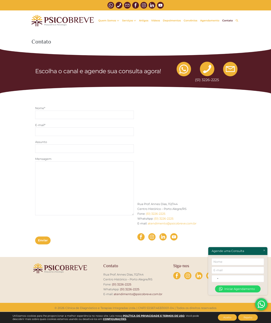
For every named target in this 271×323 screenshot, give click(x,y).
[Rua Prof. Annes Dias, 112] (186, 146)
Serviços (129, 20)
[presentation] (62, 226)
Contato (227, 20)
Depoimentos (172, 20)
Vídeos (155, 20)
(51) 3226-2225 (155, 213)
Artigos (143, 20)
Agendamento (209, 20)
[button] (237, 21)
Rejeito (248, 317)
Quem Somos (108, 20)
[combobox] (216, 278)
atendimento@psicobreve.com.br (172, 223)
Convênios (190, 20)
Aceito (227, 317)
